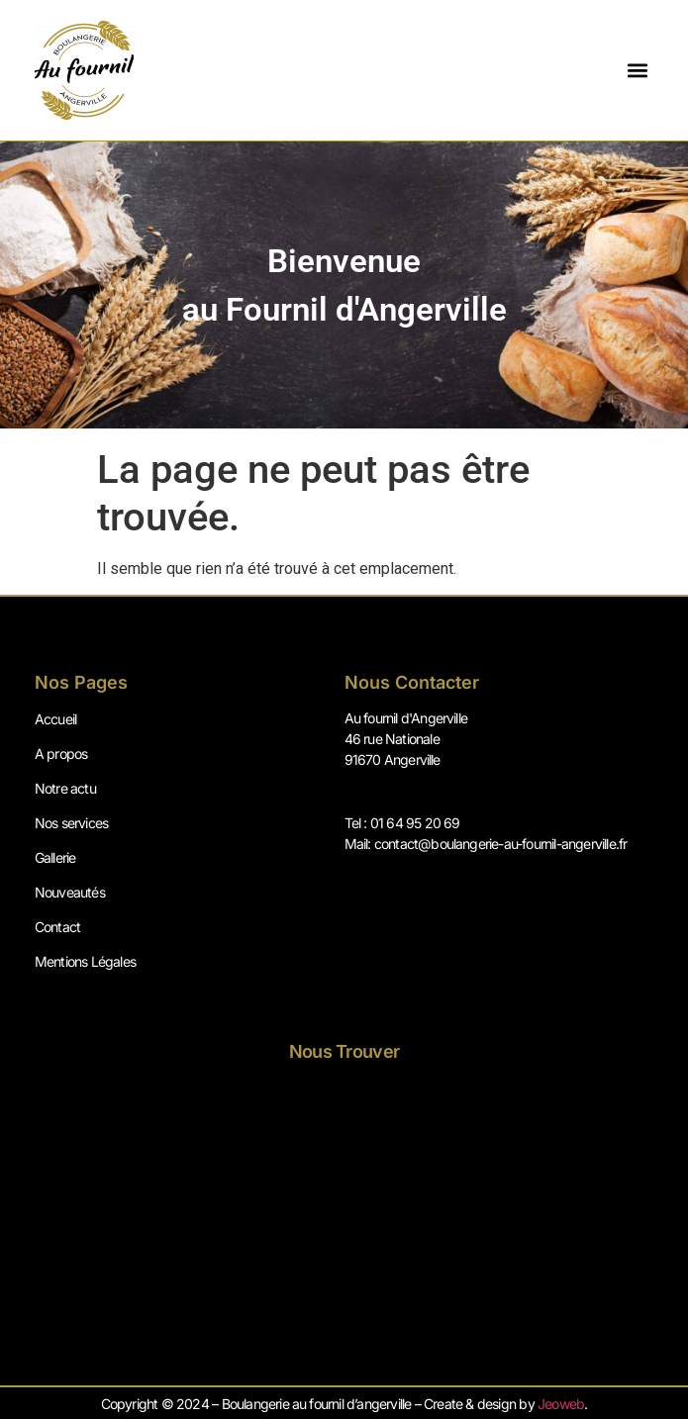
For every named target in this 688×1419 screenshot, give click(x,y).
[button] (637, 70)
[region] (344, 285)
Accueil (55, 718)
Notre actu (65, 788)
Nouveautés (70, 892)
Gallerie (55, 857)
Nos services (71, 822)
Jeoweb (561, 1403)
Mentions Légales (85, 961)
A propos (61, 753)
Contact (57, 926)
